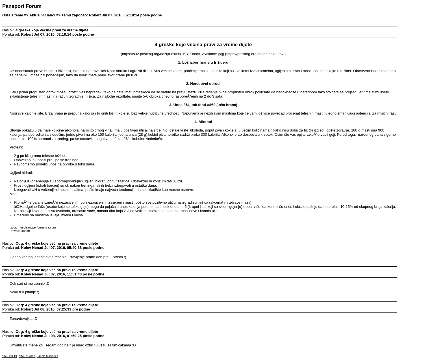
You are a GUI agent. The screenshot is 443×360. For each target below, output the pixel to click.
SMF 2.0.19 (9, 356)
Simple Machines (47, 356)
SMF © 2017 (27, 356)
